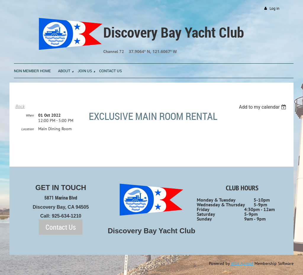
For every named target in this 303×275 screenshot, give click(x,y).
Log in (274, 8)
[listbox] (263, 107)
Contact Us (61, 227)
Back (20, 106)
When (30, 115)
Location (27, 129)
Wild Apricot (242, 263)
